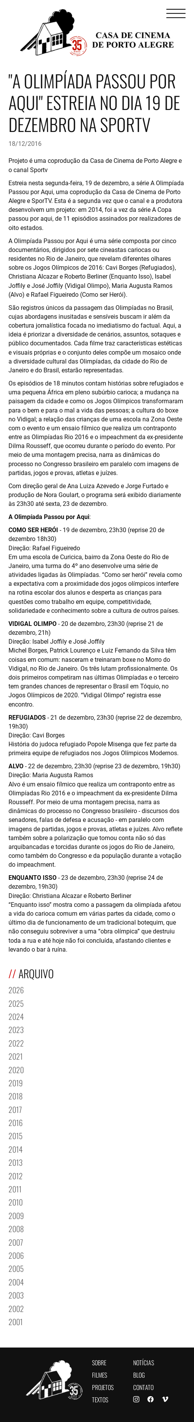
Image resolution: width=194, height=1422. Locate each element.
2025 (16, 1003)
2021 (15, 1056)
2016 (15, 1122)
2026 (16, 989)
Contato (143, 1387)
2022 (16, 1042)
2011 (15, 1188)
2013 (15, 1162)
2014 (15, 1149)
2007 (15, 1242)
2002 (16, 1308)
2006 (16, 1255)
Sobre (99, 1362)
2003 (16, 1294)
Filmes (99, 1374)
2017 (15, 1109)
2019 (15, 1082)
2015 (15, 1135)
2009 (16, 1215)
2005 (16, 1268)
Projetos (103, 1387)
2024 (16, 1016)
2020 (16, 1069)
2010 (15, 1201)
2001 (15, 1321)
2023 (16, 1029)
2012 (15, 1175)
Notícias (143, 1362)
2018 (15, 1095)
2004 (16, 1281)
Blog (139, 1374)
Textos (100, 1399)
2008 (16, 1228)
